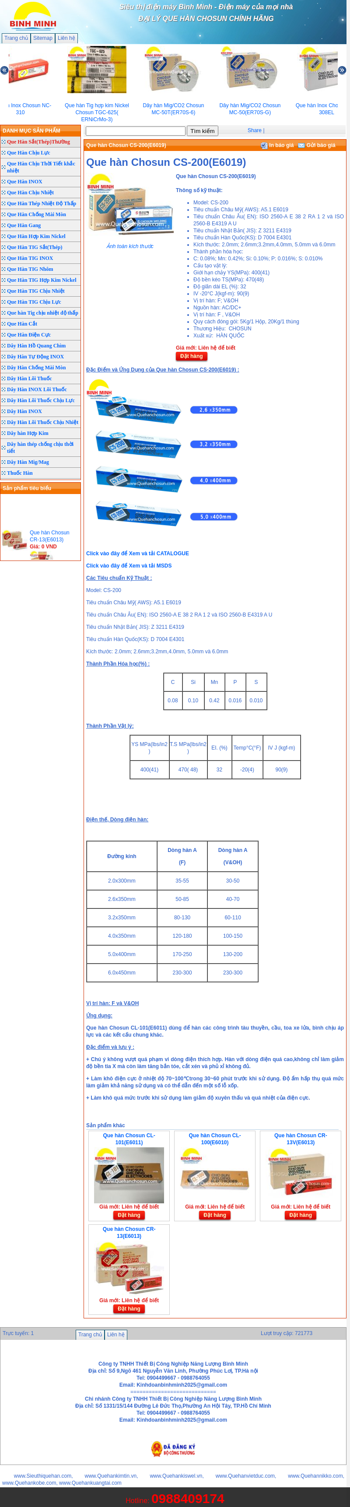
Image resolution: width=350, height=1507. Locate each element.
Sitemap (42, 38)
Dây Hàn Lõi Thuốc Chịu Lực (41, 400)
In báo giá (277, 145)
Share (255, 130)
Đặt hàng (191, 356)
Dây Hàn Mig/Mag (28, 462)
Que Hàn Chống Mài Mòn (36, 214)
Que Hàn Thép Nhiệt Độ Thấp (41, 203)
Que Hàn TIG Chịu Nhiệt (36, 291)
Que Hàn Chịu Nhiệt (30, 192)
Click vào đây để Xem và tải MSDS (129, 566)
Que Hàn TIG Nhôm (30, 269)
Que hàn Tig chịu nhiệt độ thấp (42, 313)
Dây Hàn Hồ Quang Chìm (36, 346)
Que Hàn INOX (24, 182)
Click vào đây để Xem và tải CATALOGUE (137, 553)
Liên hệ (66, 38)
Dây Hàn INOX (24, 411)
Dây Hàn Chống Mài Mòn (36, 367)
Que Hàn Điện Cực (29, 335)
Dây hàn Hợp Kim (28, 433)
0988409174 (187, 1498)
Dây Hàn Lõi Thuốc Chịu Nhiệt (42, 422)
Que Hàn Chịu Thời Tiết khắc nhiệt (41, 167)
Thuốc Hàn (20, 473)
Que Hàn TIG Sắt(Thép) (34, 247)
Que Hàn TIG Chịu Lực (34, 302)
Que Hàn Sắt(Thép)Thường (38, 142)
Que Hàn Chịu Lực (28, 153)
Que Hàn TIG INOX (30, 258)
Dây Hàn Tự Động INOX (35, 357)
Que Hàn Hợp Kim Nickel (36, 236)
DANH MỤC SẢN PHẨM (31, 131)
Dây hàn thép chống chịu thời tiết (40, 447)
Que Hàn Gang (24, 225)
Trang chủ (16, 38)
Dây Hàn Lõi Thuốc (29, 378)
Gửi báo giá (316, 145)
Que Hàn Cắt (22, 324)
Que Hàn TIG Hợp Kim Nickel (41, 280)
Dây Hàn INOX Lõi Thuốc (37, 389)
